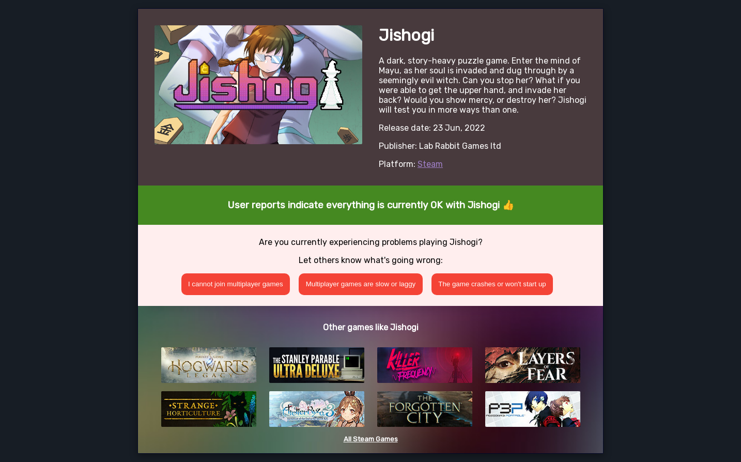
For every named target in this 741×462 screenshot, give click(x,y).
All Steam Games (371, 439)
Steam (430, 164)
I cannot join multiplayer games (235, 284)
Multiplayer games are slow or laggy (361, 284)
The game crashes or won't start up (492, 284)
